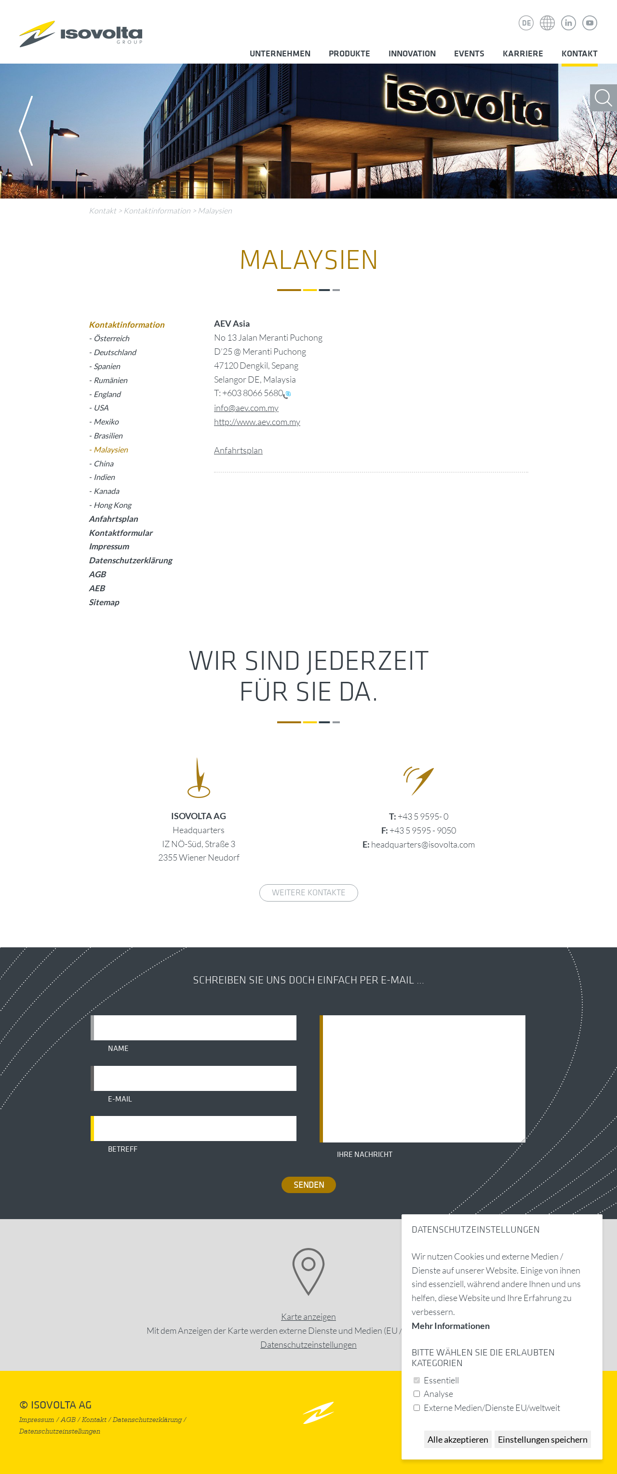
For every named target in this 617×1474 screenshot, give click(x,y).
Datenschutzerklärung (130, 560)
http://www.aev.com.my (257, 421)
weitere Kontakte (309, 892)
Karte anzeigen (308, 1316)
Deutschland (115, 352)
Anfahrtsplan (238, 450)
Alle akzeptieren (458, 1439)
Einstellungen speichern (543, 1439)
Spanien (107, 366)
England (107, 393)
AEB (97, 588)
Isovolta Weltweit (547, 16)
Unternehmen (280, 53)
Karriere (523, 53)
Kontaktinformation (156, 210)
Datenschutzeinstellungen (59, 1431)
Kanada (106, 490)
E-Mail (120, 1099)
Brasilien (108, 435)
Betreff (122, 1149)
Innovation (412, 53)
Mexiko (106, 421)
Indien (104, 476)
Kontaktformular (120, 533)
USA (101, 407)
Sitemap (104, 602)
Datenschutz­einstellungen (308, 1344)
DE (526, 23)
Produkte (349, 53)
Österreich (111, 338)
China (103, 463)
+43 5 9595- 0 (423, 816)
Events (469, 53)
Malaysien (215, 210)
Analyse (438, 1393)
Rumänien (110, 380)
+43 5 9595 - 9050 (422, 830)
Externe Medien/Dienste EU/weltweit (492, 1407)
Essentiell (441, 1380)
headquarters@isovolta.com (423, 844)
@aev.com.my (253, 407)
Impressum (109, 546)
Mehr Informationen (451, 1325)
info (221, 407)
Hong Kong (112, 504)
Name (118, 1048)
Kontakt (580, 53)
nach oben (318, 1412)
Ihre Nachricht (364, 1154)
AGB (97, 574)
